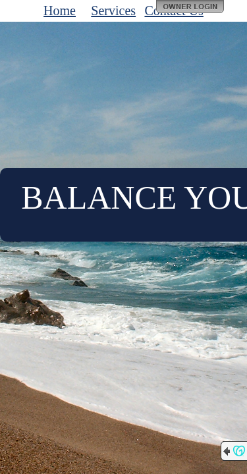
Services (113, 10)
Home (59, 10)
